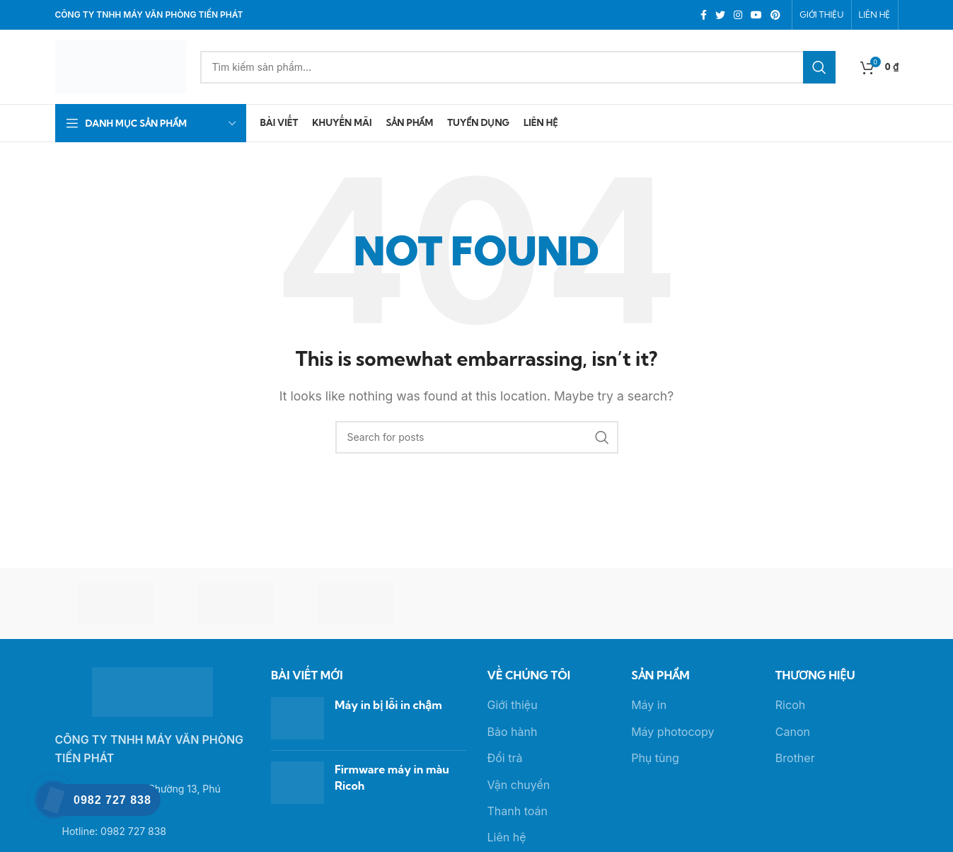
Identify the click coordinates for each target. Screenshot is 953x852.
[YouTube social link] (756, 15)
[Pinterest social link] (775, 15)
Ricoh (790, 705)
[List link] (152, 831)
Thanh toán (517, 811)
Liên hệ (506, 837)
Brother (795, 758)
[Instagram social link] (737, 15)
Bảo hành (512, 732)
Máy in (648, 705)
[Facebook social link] (703, 15)
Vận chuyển (518, 785)
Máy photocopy (672, 732)
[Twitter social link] (720, 15)
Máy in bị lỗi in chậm (388, 705)
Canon (792, 732)
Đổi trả (505, 758)
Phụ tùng (655, 758)
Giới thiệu (512, 705)
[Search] (518, 67)
